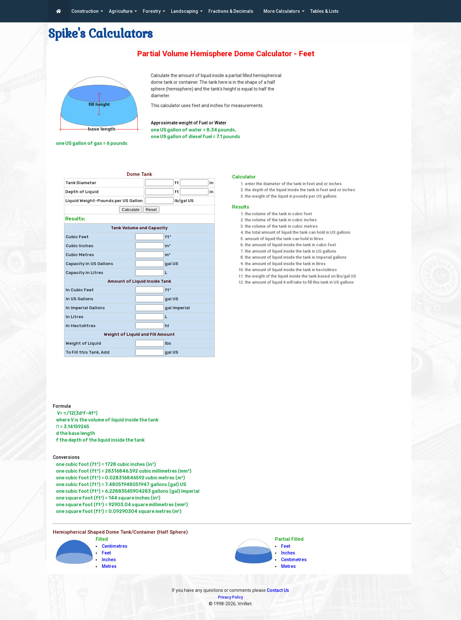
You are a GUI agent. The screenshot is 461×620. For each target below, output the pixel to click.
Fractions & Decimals (230, 11)
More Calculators (281, 11)
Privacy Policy (230, 597)
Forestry (152, 11)
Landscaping (184, 11)
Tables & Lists (324, 11)
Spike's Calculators (100, 33)
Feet (106, 552)
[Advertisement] (351, 115)
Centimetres (114, 546)
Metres (109, 566)
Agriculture (121, 11)
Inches (109, 559)
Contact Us (278, 590)
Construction (85, 11)
